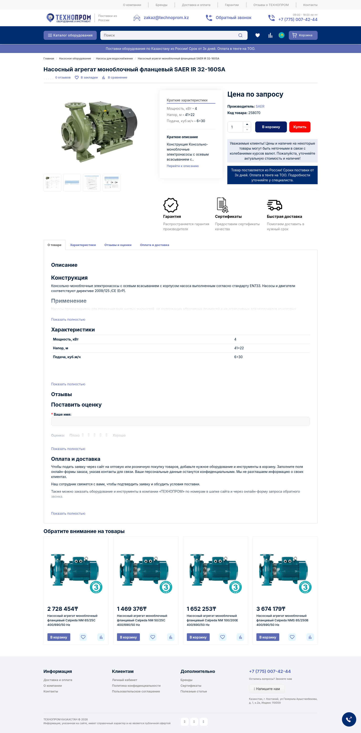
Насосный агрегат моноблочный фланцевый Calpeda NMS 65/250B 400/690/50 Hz (282, 620)
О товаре (54, 245)
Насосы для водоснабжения (114, 58)
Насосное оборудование (75, 58)
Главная (49, 58)
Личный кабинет (124, 680)
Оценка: (58, 435)
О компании (132, 5)
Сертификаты (191, 685)
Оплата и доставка (154, 245)
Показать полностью (68, 319)
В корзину (271, 127)
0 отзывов (63, 77)
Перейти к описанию (183, 166)
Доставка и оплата (196, 5)
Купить (299, 127)
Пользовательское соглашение (136, 691)
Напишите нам (267, 689)
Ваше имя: (62, 414)
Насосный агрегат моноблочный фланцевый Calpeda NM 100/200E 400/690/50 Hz (212, 620)
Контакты (310, 5)
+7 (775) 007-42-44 (270, 671)
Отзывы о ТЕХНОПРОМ (271, 5)
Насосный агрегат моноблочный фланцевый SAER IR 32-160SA (178, 58)
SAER (260, 106)
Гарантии (232, 5)
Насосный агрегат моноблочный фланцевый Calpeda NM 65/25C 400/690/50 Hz (72, 620)
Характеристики (83, 245)
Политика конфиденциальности (136, 685)
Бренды (161, 5)
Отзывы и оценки (118, 245)
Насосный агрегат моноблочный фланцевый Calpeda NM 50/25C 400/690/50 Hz (142, 620)
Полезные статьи (194, 691)
